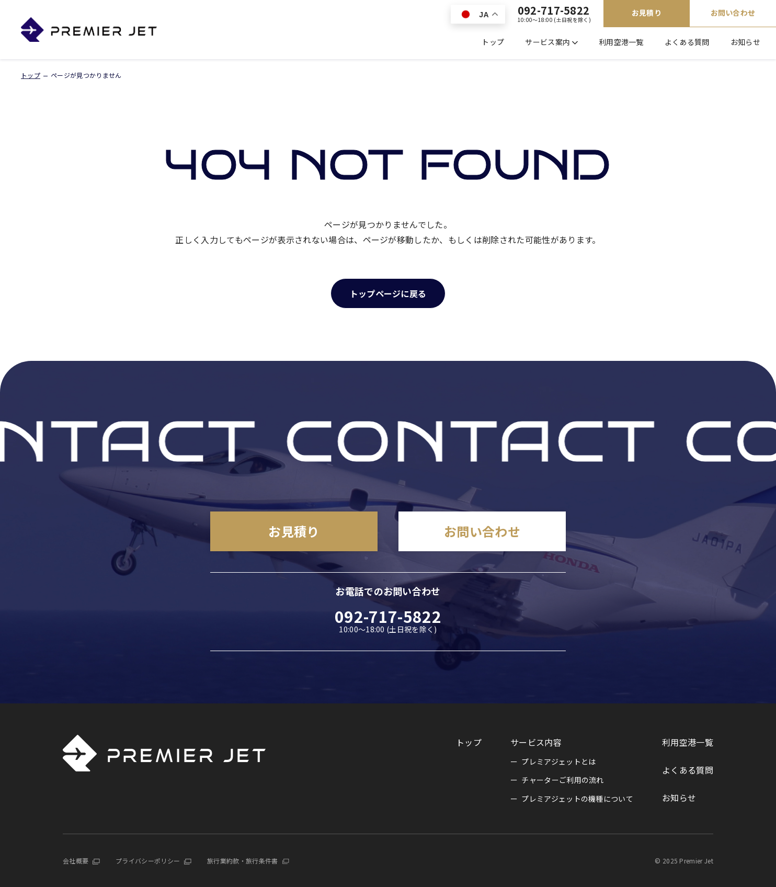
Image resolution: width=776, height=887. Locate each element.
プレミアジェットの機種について (577, 798)
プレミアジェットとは (558, 761)
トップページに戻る (388, 293)
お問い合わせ (733, 12)
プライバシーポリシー (148, 860)
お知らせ (745, 42)
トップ (493, 42)
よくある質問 (687, 42)
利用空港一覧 (621, 42)
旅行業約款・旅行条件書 (242, 860)
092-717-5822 (554, 13)
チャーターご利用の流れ (562, 780)
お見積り (646, 12)
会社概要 (75, 860)
